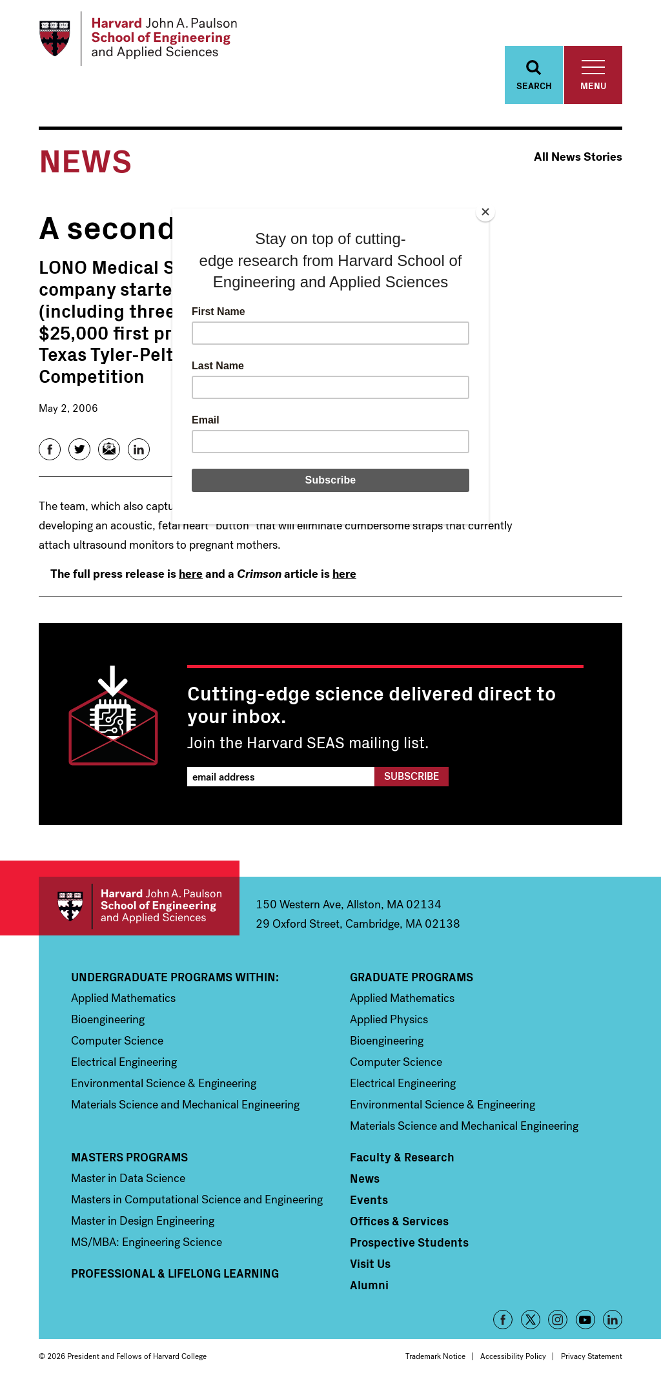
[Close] (485, 211)
